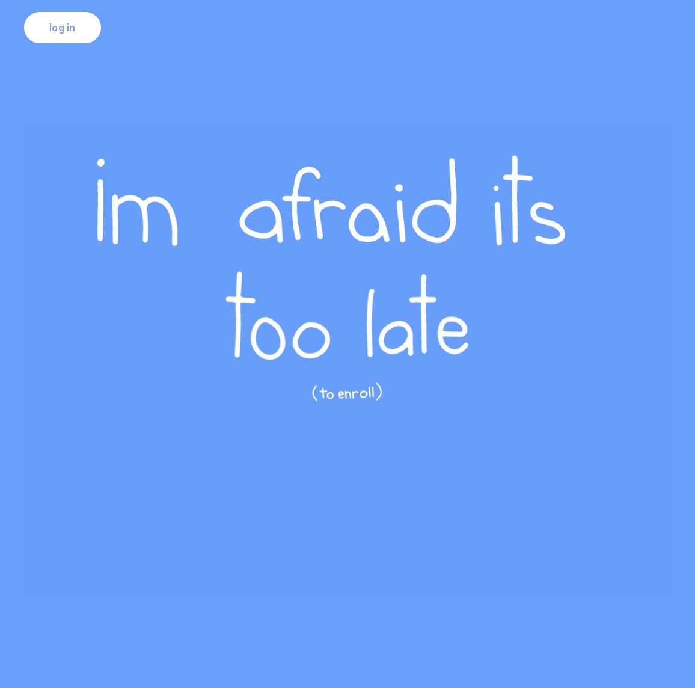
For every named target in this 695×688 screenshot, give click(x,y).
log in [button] (62, 28)
